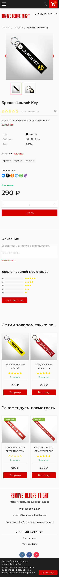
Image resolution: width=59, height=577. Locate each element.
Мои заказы (29, 538)
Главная (6, 28)
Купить (30, 213)
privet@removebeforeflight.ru (31, 515)
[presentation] (5, 56)
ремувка (30, 160)
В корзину (15, 392)
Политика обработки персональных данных (29, 522)
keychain (18, 160)
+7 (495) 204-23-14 (45, 14)
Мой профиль (29, 544)
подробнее (9, 260)
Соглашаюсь (48, 573)
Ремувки (18, 28)
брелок (7, 160)
